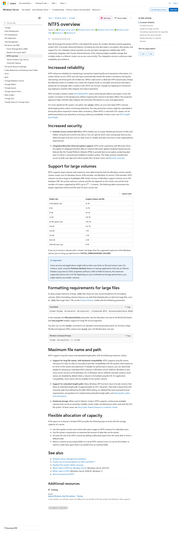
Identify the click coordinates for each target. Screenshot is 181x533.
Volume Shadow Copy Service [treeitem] (18, 59)
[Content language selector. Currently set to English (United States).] (14, 520)
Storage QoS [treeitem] (9, 98)
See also (143, 41)
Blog (32, 525)
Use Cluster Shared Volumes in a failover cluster (97, 407)
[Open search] (169, 3)
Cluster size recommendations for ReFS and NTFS (73, 462)
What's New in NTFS (61, 471)
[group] (90, 311)
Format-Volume (86, 300)
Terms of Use (87, 525)
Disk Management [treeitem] (11, 42)
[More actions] (131, 18)
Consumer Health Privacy (68, 525)
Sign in (175, 3)
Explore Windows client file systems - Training (65, 496)
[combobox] (22, 23)
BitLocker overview (117, 158)
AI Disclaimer (7, 525)
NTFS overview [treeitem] (12, 56)
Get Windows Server (159, 10)
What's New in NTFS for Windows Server (70, 468)
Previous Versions (21, 525)
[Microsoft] (4, 3)
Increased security (146, 25)
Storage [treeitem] (8, 27)
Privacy (52, 525)
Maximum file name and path (150, 35)
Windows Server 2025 (67, 30)
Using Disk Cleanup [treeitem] (14, 63)
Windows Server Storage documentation (69, 459)
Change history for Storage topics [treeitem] (17, 102)
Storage (72, 18)
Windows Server (61, 18)
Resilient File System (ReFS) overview (68, 465)
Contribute (43, 525)
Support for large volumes (149, 29)
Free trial (173, 10)
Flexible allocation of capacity (150, 38)
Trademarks (99, 525)
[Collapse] (39, 18)
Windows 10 (71, 33)
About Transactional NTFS (63, 474)
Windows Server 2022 (86, 30)
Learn (50, 18)
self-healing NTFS (81, 93)
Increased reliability (147, 22)
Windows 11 (59, 33)
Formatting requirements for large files (154, 32)
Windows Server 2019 (105, 30)
